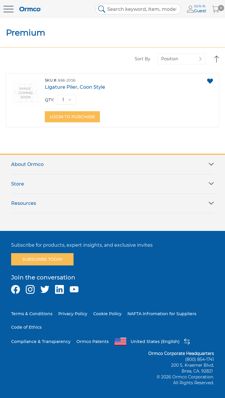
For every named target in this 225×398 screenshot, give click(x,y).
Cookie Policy (107, 313)
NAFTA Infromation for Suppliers (161, 313)
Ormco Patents (92, 341)
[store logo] (30, 9)
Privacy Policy (72, 313)
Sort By (142, 58)
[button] (210, 81)
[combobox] (138, 9)
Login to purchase (72, 116)
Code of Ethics (26, 327)
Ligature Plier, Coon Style (75, 87)
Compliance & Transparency (41, 341)
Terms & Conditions (31, 313)
